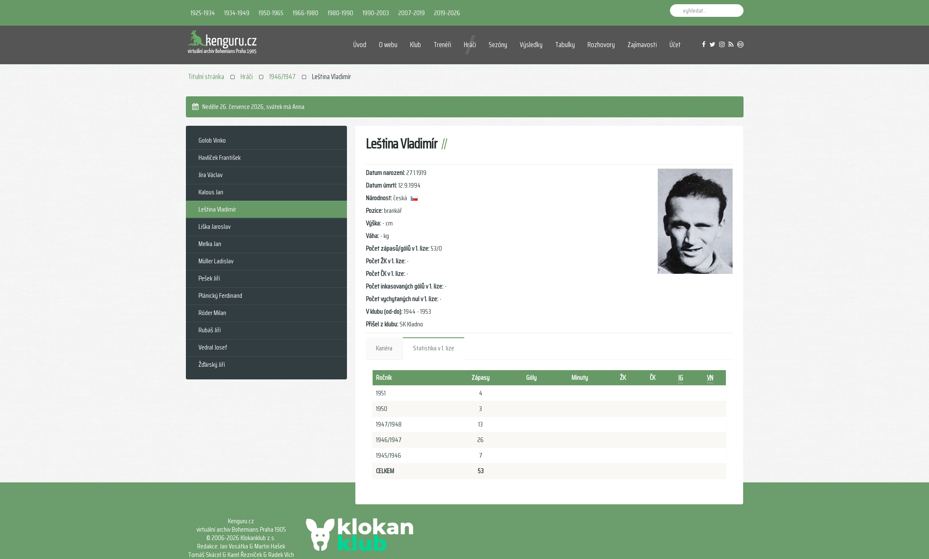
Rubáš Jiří (210, 330)
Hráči (470, 44)
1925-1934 (203, 13)
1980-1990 (340, 13)
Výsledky (531, 44)
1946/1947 (282, 76)
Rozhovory (601, 44)
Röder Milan (212, 312)
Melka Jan (210, 243)
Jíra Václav (210, 175)
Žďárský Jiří (212, 364)
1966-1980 (305, 13)
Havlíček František (220, 157)
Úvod (359, 44)
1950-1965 (271, 13)
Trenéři (442, 44)
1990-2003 (376, 13)
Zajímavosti (642, 44)
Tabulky (565, 44)
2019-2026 (447, 13)
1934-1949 (236, 13)
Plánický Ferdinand (220, 295)
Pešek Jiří (209, 278)
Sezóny (498, 44)
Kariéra (384, 348)
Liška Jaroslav (214, 226)
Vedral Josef (213, 347)
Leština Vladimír (217, 209)
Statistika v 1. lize (433, 348)
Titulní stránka (206, 76)
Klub (415, 44)
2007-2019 (411, 13)
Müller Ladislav (216, 261)
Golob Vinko (212, 140)
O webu (388, 44)
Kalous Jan (211, 192)
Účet (675, 44)
